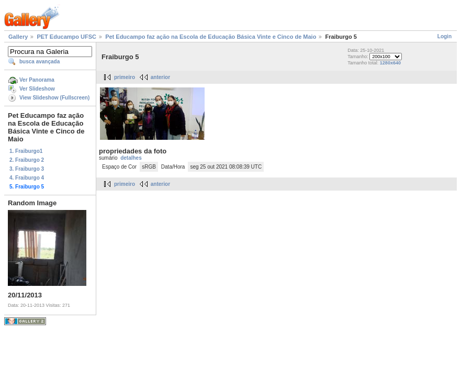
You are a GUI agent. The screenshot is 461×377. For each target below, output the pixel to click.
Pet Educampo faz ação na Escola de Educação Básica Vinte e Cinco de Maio (210, 37)
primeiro (124, 77)
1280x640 (390, 62)
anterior (160, 77)
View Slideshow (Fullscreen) (54, 98)
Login (444, 36)
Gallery (18, 37)
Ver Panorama (36, 80)
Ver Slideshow (37, 89)
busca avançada (39, 61)
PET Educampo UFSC (66, 37)
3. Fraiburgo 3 (26, 169)
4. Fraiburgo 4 (26, 178)
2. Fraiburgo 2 (26, 160)
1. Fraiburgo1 (25, 151)
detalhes (131, 158)
